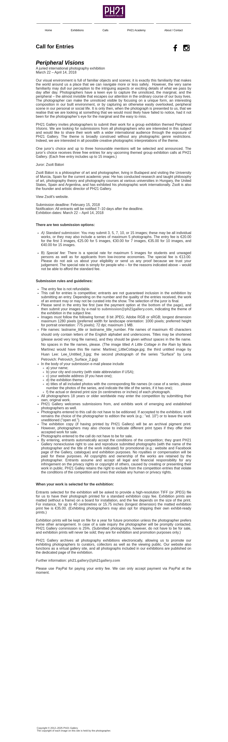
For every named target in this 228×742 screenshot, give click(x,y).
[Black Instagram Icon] (186, 47)
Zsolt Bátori (55, 164)
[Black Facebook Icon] (175, 47)
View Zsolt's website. (52, 197)
